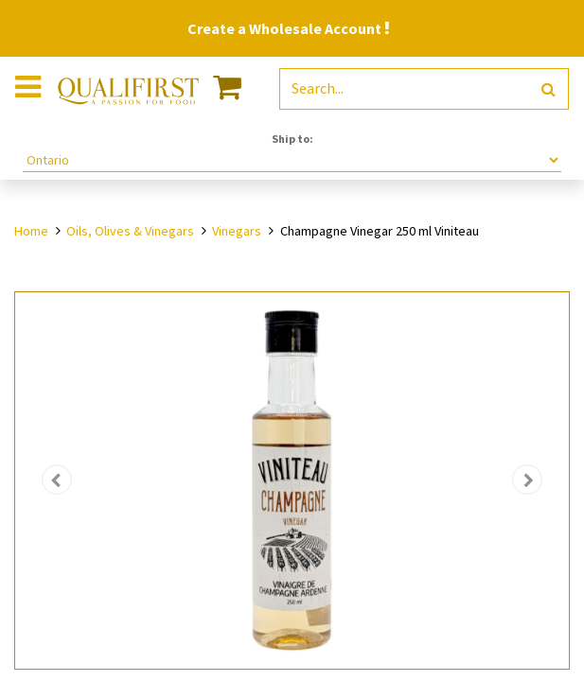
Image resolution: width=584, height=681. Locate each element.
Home (31, 230)
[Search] (548, 89)
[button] (56, 480)
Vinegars (236, 230)
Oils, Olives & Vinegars (130, 230)
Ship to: (292, 138)
